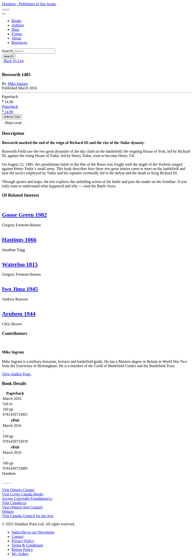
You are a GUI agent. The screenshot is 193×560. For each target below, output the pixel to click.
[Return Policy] (22, 549)
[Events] (17, 34)
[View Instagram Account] (7, 482)
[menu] (4, 14)
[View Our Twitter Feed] (4, 482)
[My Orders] (20, 554)
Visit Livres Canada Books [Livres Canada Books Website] (22, 494)
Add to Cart (12, 116)
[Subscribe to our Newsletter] (33, 532)
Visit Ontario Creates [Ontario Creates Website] (18, 490)
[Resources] (19, 42)
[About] (16, 38)
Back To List (13, 61)
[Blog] (15, 29)
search (8, 56)
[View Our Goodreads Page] (11, 482)
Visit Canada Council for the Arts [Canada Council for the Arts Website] (27, 516)
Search (7, 51)
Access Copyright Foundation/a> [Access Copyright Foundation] (27, 498)
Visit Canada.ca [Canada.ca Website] (14, 503)
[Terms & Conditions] (27, 545)
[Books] (16, 21)
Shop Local (13, 123)
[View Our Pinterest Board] (9, 482)
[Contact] (18, 536)
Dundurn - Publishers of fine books (29, 4)
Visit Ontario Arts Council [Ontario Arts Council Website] (22, 507)
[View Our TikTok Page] (6, 482)
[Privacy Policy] (23, 541)
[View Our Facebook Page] (2, 482)
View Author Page (17, 374)
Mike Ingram (18, 84)
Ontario (8, 511)
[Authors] (18, 25)
